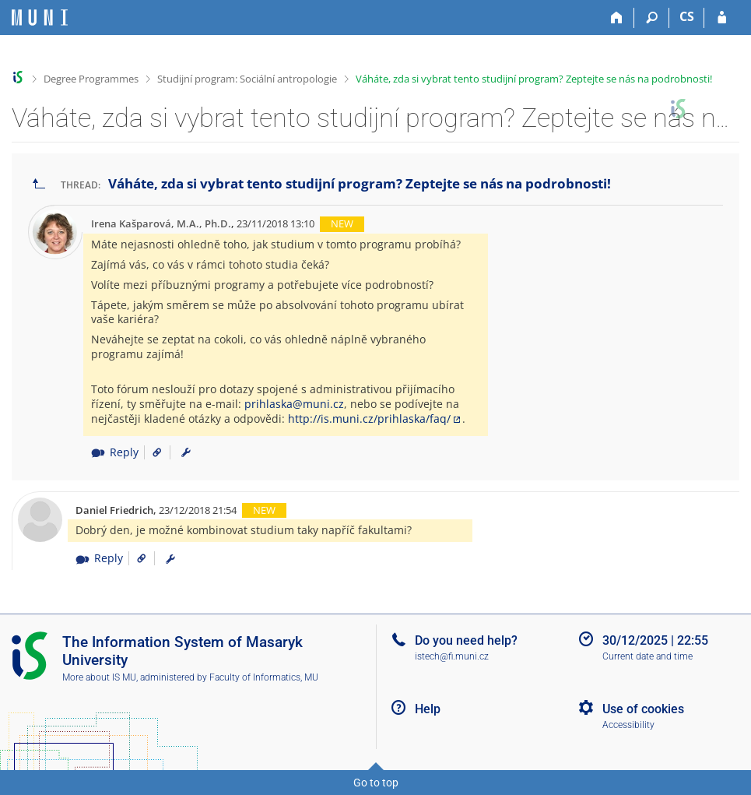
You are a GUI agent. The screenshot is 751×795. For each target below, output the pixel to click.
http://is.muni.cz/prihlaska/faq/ (369, 418)
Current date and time (647, 656)
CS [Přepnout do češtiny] (686, 16)
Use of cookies (643, 709)
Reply (114, 452)
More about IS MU (99, 677)
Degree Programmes (91, 79)
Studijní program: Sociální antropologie (247, 79)
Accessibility (628, 724)
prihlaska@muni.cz (294, 403)
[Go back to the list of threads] (39, 184)
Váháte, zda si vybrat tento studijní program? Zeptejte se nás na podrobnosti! (534, 79)
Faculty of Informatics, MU (263, 677)
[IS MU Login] (721, 18)
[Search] (651, 18)
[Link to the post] (151, 452)
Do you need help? (466, 640)
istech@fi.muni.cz (452, 656)
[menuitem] (186, 452)
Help (427, 709)
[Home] (616, 18)
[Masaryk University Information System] (40, 17)
